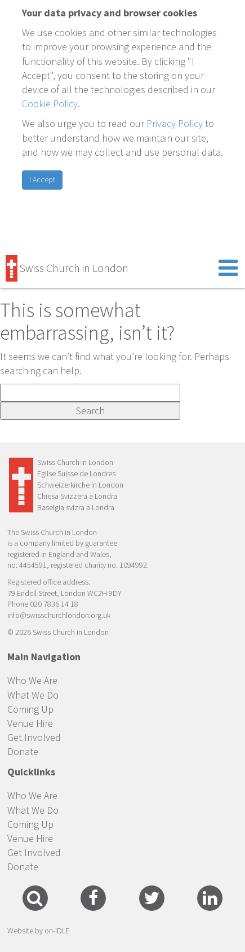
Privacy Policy (174, 123)
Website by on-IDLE (38, 930)
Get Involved (34, 737)
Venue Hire (30, 723)
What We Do (33, 694)
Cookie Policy (50, 103)
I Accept (42, 179)
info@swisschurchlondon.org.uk (58, 615)
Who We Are (32, 680)
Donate (22, 751)
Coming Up (30, 709)
